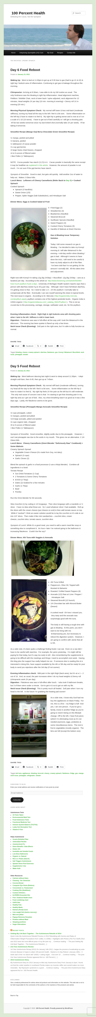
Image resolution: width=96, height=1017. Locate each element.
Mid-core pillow (18, 914)
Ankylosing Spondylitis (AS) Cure (31, 53)
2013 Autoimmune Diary (19, 960)
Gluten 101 (16, 849)
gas (56, 352)
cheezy (46, 773)
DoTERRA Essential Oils (21, 895)
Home (13, 53)
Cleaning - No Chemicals (21, 880)
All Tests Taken (18, 815)
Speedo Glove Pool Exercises (23, 863)
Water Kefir (17, 868)
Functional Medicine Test (21, 822)
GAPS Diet (16, 902)
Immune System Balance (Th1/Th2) (25, 825)
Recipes (60, 53)
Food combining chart (20, 900)
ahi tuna (19, 773)
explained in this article (38, 165)
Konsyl (61, 352)
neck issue (14, 775)
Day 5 (68, 180)
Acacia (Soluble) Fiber (20, 839)
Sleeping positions (19, 922)
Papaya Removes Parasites (22, 917)
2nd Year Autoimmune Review (22, 947)
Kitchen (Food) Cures (20, 910)
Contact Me (71, 53)
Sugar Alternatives (19, 924)
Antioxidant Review (19, 842)
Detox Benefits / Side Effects (23, 846)
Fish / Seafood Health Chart (22, 898)
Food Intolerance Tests (21, 820)
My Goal (50, 53)
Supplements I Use (19, 866)
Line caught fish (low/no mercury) (25, 912)
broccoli (41, 773)
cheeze (25, 352)
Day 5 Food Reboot (25, 366)
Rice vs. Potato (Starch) (21, 859)
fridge (72, 773)
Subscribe (17, 800)
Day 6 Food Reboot (25, 70)
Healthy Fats (17, 905)
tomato (25, 354)
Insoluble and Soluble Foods (23, 851)
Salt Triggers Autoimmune (22, 861)
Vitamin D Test (18, 829)
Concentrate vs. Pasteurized (23, 888)
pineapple (18, 354)
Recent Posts (18, 930)
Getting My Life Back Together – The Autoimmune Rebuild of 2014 (35, 933)
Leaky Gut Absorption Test (22, 827)
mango (81, 773)
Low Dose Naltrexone (20, 854)
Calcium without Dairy (20, 878)
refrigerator (31, 775)
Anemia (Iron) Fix (19, 844)
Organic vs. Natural (19, 856)
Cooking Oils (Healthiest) (21, 890)
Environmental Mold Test (21, 817)
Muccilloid (76, 352)
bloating (19, 352)
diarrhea (43, 352)
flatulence (50, 352)
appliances (26, 773)
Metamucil (68, 352)
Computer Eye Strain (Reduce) (23, 885)
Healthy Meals (18, 907)
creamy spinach (34, 352)
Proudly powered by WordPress (61, 1008)
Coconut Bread (18, 883)
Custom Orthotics (19, 893)
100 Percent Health (27, 13)
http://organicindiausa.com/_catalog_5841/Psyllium (45, 302)
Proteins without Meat (20, 919)
